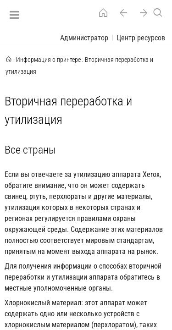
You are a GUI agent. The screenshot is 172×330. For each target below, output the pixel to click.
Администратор (84, 37)
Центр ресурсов (141, 37)
